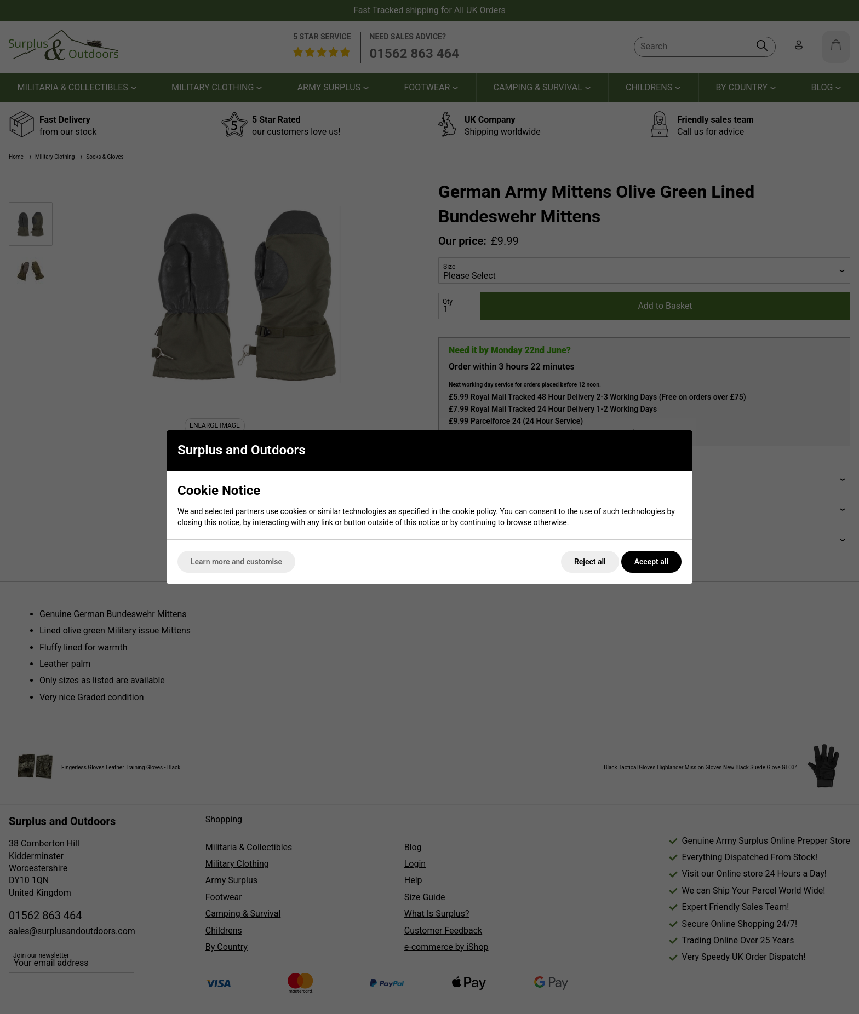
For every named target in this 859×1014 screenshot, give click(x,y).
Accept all (651, 561)
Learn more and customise (236, 561)
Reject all (590, 561)
